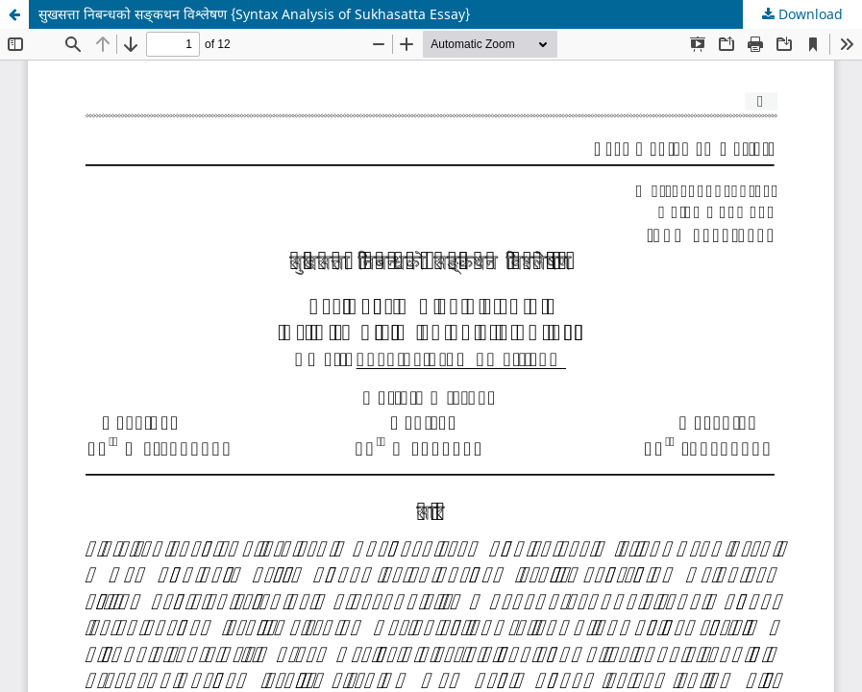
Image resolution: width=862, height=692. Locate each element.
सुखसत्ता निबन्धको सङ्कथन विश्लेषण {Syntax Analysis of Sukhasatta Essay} (254, 14)
